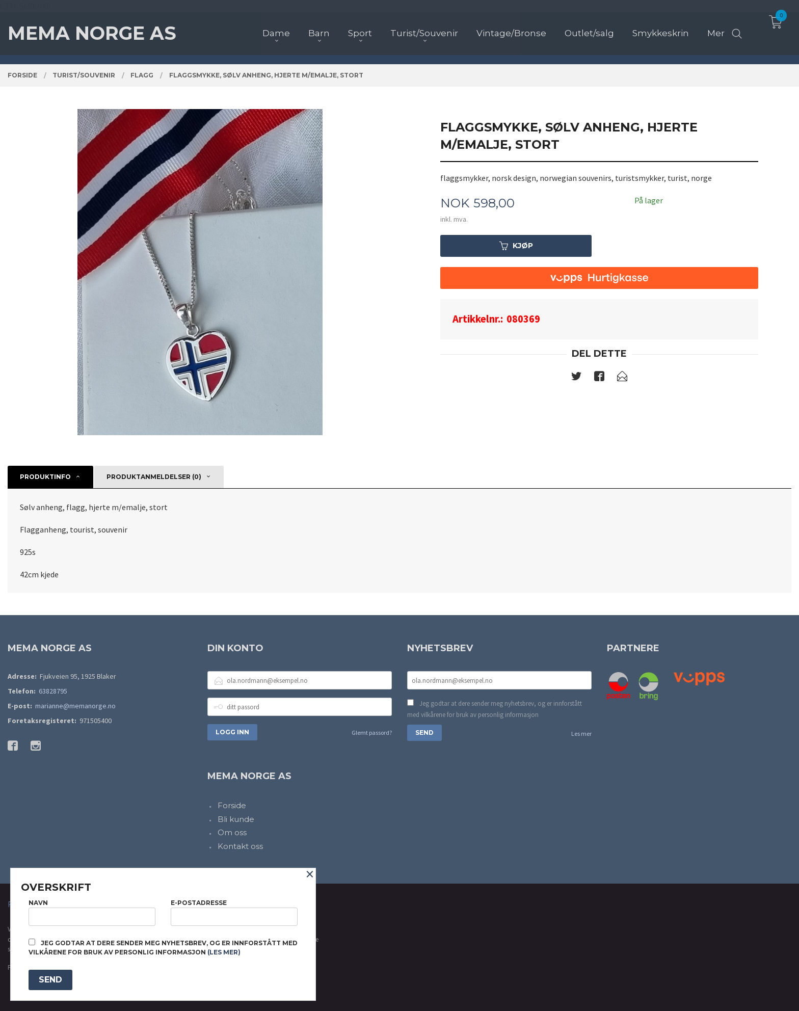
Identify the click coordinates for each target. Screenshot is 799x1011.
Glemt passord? (372, 732)
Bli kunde (236, 819)
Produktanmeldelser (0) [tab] (153, 477)
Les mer (581, 733)
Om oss (232, 832)
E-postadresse (234, 912)
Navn (92, 912)
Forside (232, 805)
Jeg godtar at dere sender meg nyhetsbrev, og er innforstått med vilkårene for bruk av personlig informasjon (494, 709)
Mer (716, 26)
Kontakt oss (240, 846)
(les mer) (224, 952)
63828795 (53, 691)
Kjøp (516, 245)
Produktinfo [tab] (45, 477)
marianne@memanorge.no (75, 705)
